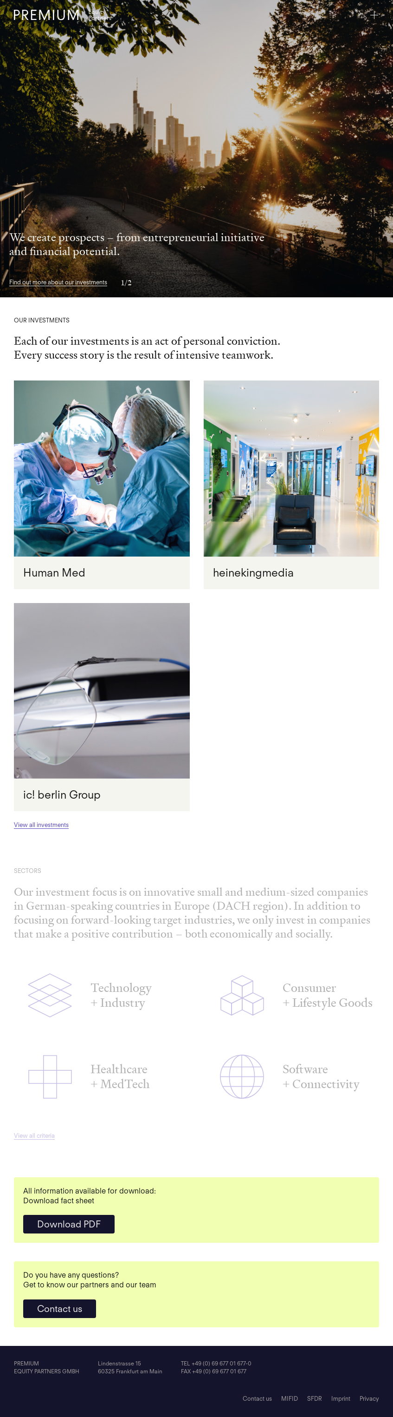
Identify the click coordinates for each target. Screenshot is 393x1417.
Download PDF (69, 1224)
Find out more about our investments (58, 282)
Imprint (340, 1398)
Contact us (59, 1308)
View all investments (41, 824)
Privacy (369, 1398)
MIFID (289, 1398)
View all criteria (34, 1135)
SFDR (314, 1398)
